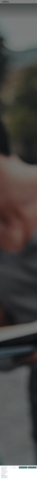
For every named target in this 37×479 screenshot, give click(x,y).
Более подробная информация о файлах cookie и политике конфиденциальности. (4, 475)
